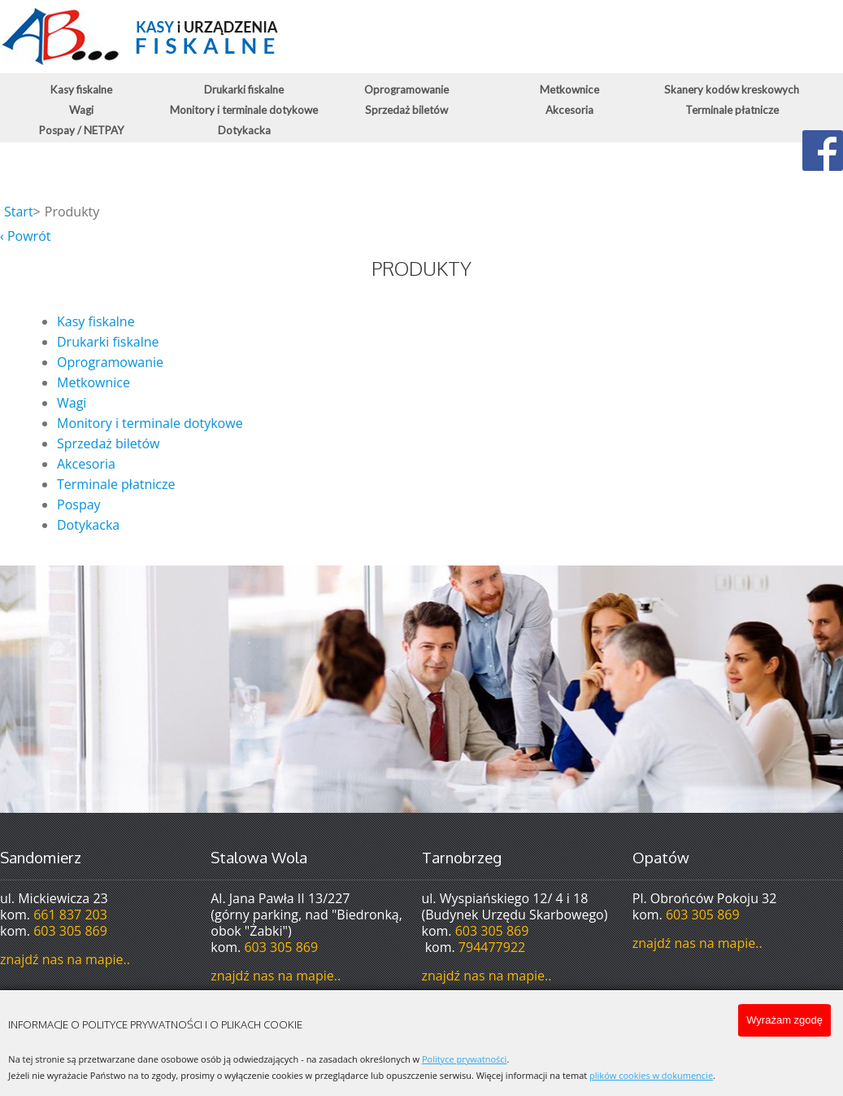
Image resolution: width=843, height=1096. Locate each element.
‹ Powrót (25, 236)
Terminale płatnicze (732, 109)
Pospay (79, 504)
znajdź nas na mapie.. (65, 959)
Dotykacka (244, 130)
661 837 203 (70, 915)
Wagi (81, 109)
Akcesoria (569, 109)
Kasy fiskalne (81, 89)
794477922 (491, 947)
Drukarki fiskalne (244, 89)
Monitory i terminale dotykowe (244, 109)
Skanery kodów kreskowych (731, 89)
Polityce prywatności (464, 1059)
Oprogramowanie (406, 89)
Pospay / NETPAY (81, 130)
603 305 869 (70, 931)
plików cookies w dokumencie (651, 1075)
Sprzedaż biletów (406, 109)
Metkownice (569, 89)
